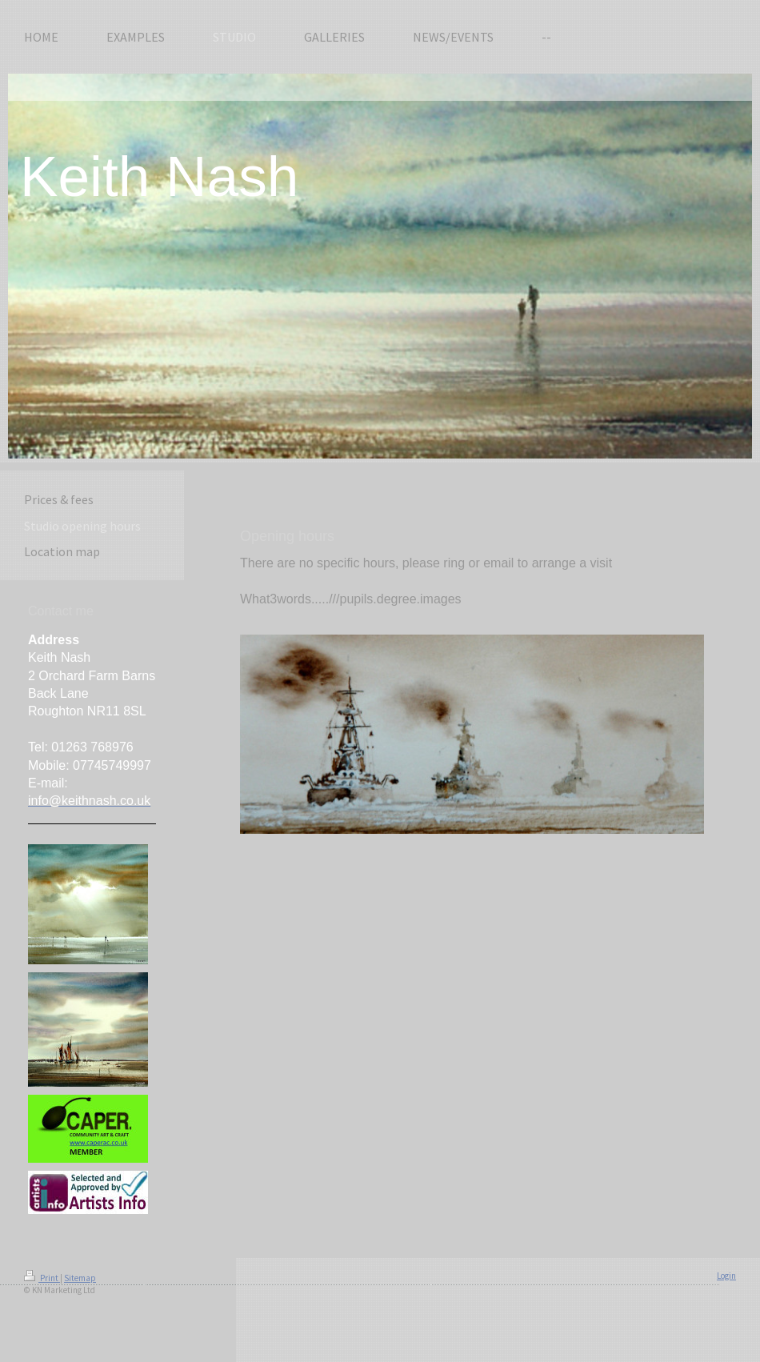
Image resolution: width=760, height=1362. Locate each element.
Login (726, 1275)
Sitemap (80, 1278)
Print (42, 1278)
